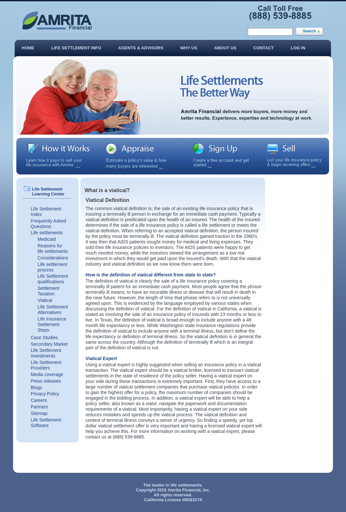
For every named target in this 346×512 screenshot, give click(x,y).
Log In (298, 47)
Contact (263, 47)
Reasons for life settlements (53, 248)
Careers (39, 400)
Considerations (53, 257)
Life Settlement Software (46, 422)
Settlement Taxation (48, 291)
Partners (39, 406)
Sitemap (39, 413)
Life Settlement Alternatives (53, 309)
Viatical (45, 300)
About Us (225, 47)
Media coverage (47, 374)
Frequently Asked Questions (48, 223)
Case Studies (44, 337)
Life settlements (47, 232)
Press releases (46, 381)
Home (28, 47)
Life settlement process (52, 267)
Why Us (188, 47)
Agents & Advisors (140, 47)
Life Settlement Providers (46, 365)
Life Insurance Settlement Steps (52, 324)
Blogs (36, 387)
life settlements (186, 485)
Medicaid (47, 239)
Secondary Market (49, 344)
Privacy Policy (45, 393)
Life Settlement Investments (46, 353)
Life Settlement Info (76, 47)
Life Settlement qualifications (53, 278)
